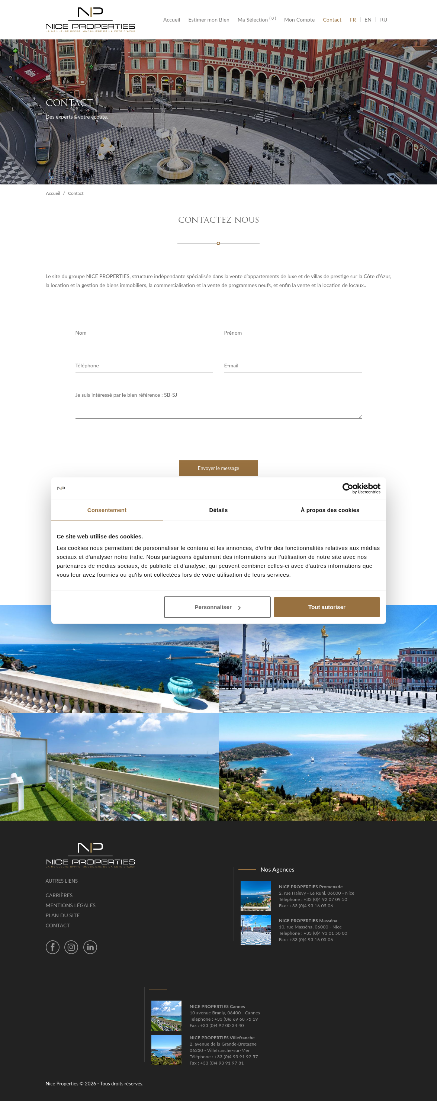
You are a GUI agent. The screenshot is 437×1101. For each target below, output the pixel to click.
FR (355, 19)
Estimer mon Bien (208, 19)
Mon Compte (299, 19)
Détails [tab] (218, 509)
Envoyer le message (218, 468)
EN (368, 19)
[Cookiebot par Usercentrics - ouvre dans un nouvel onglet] (347, 488)
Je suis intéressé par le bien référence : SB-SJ (218, 405)
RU (383, 19)
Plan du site (63, 915)
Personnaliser (218, 607)
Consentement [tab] (106, 509)
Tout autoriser (327, 607)
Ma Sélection (257, 19)
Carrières (59, 895)
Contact (332, 19)
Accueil (173, 19)
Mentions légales (71, 905)
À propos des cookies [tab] (330, 509)
